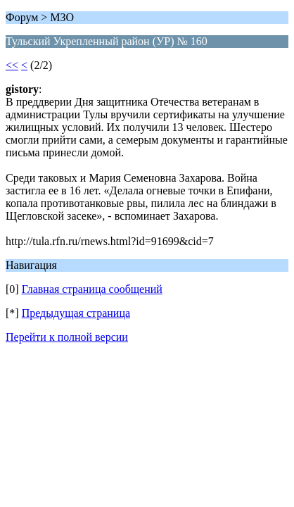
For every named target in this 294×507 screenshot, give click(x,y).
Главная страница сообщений (92, 289)
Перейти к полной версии (67, 337)
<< (12, 65)
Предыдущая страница (76, 313)
